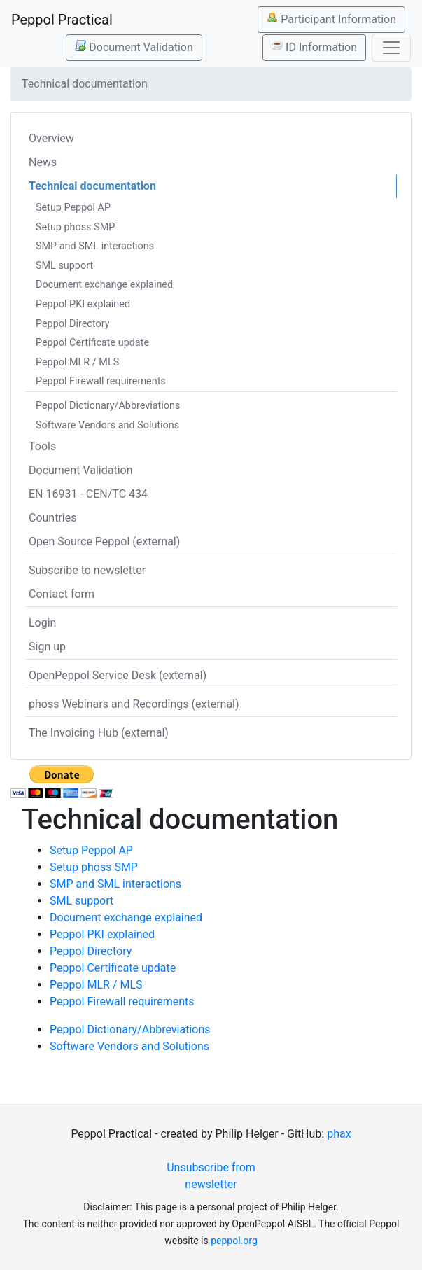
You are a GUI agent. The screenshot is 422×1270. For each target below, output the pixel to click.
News (43, 162)
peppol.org (234, 1240)
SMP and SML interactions (95, 246)
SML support (64, 266)
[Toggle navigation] (391, 48)
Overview (51, 138)
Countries (52, 517)
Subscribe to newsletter (87, 570)
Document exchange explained (104, 285)
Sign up (47, 646)
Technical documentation (92, 186)
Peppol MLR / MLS (77, 362)
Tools (42, 446)
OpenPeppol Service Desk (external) (117, 675)
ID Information (314, 47)
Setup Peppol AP (73, 208)
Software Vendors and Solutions (107, 425)
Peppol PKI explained (83, 304)
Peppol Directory (73, 324)
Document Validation (133, 47)
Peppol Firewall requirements (101, 381)
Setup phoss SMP (75, 227)
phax (339, 1133)
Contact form (61, 594)
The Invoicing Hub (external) (99, 732)
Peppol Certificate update (92, 343)
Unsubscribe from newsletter (211, 1176)
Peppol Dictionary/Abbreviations (108, 406)
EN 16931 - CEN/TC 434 (88, 494)
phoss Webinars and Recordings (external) (134, 704)
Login (42, 622)
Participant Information (331, 19)
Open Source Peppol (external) (104, 541)
